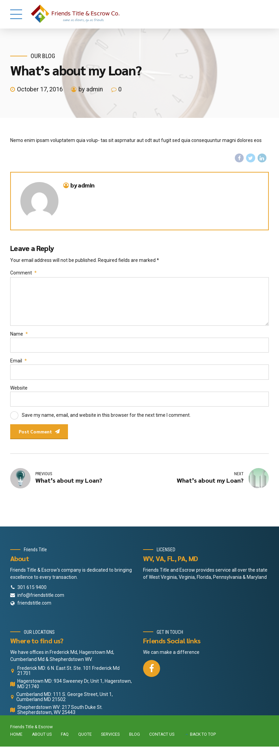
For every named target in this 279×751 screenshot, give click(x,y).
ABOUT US (42, 739)
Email (18, 363)
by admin (91, 89)
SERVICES (110, 739)
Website (19, 391)
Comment (23, 273)
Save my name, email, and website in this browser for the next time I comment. (106, 418)
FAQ (65, 739)
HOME (16, 739)
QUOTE (85, 739)
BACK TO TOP (203, 739)
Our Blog (43, 55)
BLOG (134, 739)
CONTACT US (161, 739)
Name (19, 336)
